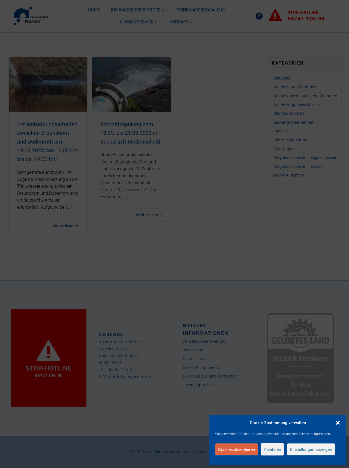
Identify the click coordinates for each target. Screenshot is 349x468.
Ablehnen (272, 449)
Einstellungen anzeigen (311, 449)
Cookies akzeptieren (236, 449)
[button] (338, 423)
